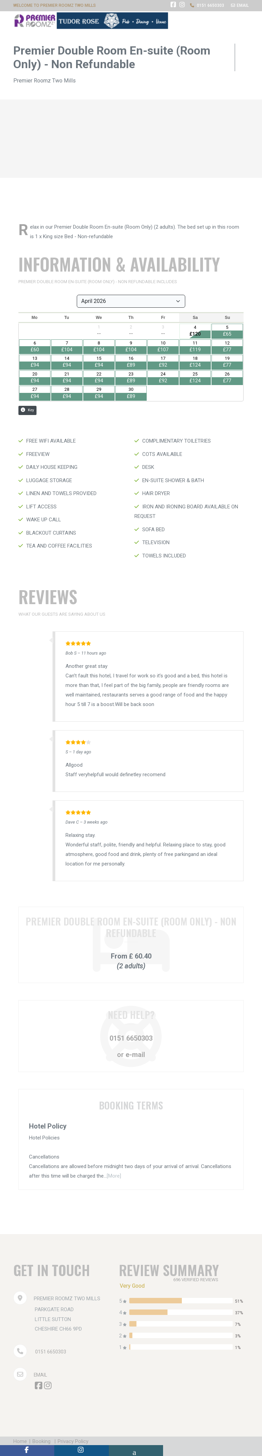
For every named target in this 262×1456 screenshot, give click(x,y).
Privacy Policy (78, 1441)
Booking (44, 1441)
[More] (114, 1176)
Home (20, 1441)
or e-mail (131, 1055)
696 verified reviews (197, 1279)
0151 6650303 (131, 1038)
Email (30, 1375)
